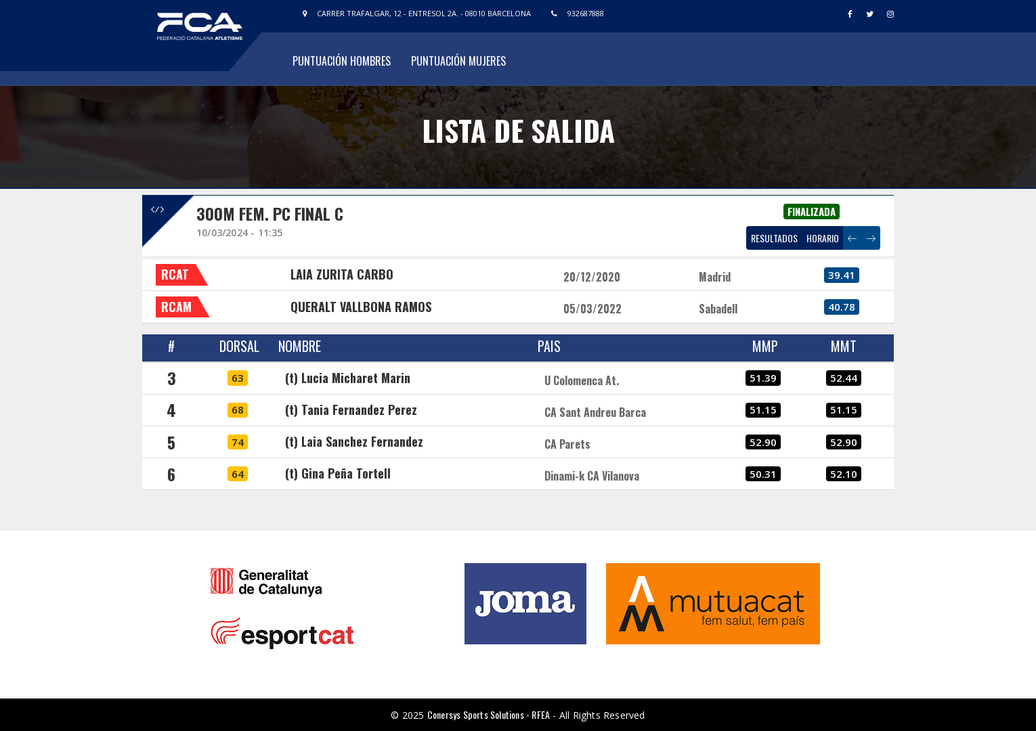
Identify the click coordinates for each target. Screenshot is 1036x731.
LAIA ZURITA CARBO (341, 274)
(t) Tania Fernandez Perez (351, 409)
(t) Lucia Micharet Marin (347, 377)
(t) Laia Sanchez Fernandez (354, 441)
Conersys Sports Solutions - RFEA (488, 714)
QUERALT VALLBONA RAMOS (360, 306)
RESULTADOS (774, 238)
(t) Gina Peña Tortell (338, 473)
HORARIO (822, 238)
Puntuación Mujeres (458, 61)
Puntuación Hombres (342, 61)
